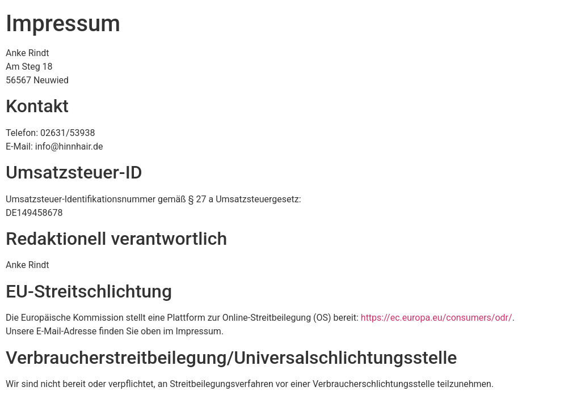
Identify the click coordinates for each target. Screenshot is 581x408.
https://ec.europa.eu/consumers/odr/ (436, 317)
